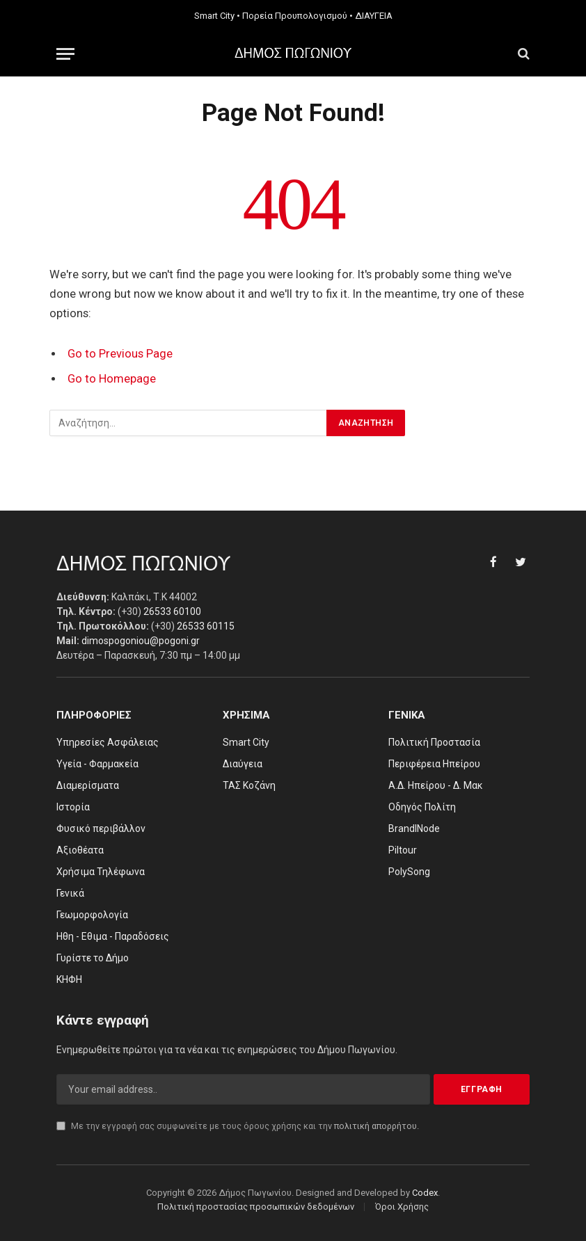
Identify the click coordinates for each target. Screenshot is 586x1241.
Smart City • (217, 15)
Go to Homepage (112, 378)
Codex (425, 1192)
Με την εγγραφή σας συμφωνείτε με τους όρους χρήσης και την (237, 1126)
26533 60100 (172, 611)
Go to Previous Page (120, 353)
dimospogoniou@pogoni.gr (140, 640)
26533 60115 (206, 626)
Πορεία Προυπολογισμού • (297, 15)
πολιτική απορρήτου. (376, 1126)
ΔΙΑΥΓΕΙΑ (374, 15)
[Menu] (65, 54)
